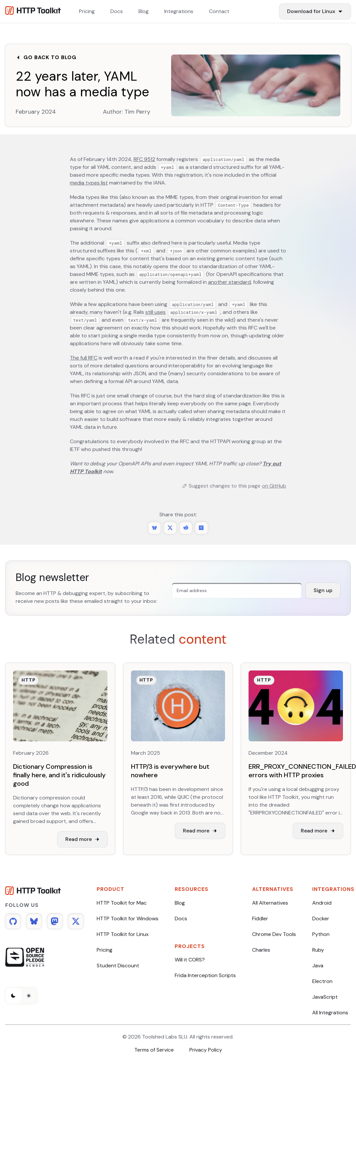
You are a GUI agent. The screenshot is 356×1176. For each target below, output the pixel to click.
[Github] (13, 921)
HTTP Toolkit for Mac (122, 902)
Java (317, 965)
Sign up (323, 590)
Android (322, 902)
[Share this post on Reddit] (185, 527)
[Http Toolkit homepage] (33, 11)
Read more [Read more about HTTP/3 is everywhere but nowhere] (200, 830)
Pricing (104, 949)
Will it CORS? (190, 959)
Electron (322, 981)
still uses (155, 312)
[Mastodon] (55, 921)
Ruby (318, 949)
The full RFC (83, 357)
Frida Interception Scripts (205, 975)
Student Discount (118, 965)
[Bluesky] (34, 921)
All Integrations (330, 1012)
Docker (320, 918)
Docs (181, 918)
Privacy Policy (205, 1049)
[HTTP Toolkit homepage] (44, 891)
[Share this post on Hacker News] (201, 527)
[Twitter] (76, 921)
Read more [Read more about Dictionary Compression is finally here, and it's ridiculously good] (82, 839)
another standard (229, 282)
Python (321, 934)
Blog (180, 902)
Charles (261, 949)
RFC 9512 (144, 159)
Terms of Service (154, 1049)
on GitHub (274, 485)
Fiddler (260, 918)
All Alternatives (270, 902)
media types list (89, 182)
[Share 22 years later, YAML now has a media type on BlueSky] (154, 527)
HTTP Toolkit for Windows (127, 918)
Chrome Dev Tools (274, 934)
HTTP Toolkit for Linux (123, 934)
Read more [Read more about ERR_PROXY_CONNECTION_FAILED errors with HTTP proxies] (318, 830)
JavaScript (325, 996)
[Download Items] (315, 11)
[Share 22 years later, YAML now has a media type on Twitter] (170, 527)
